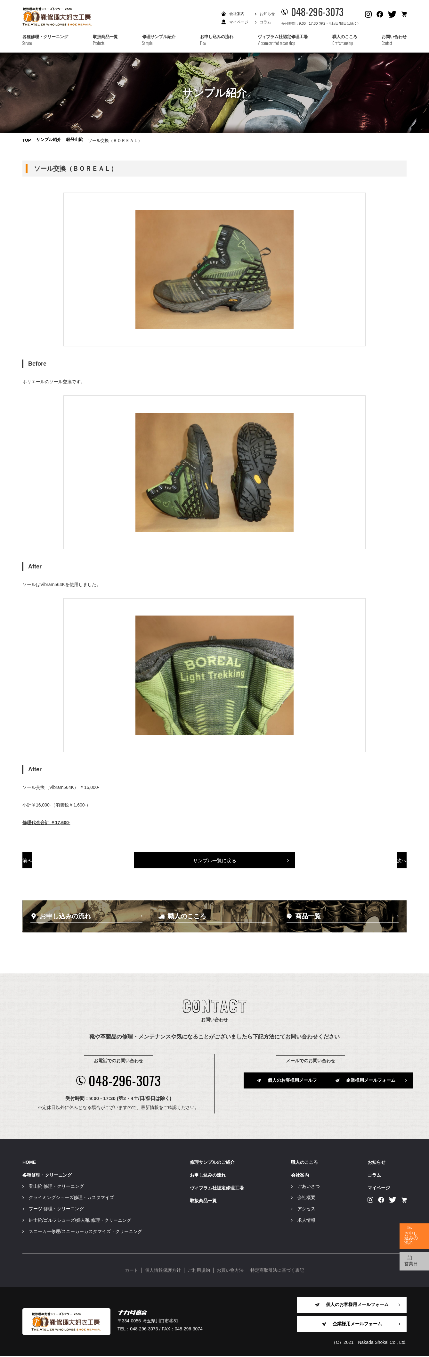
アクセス (306, 1209)
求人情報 (306, 1220)
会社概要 (306, 1198)
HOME (29, 1162)
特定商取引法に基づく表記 (277, 1271)
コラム (265, 22)
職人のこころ (304, 1162)
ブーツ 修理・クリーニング (56, 1209)
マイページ (238, 22)
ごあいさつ (308, 1187)
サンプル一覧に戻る (214, 869)
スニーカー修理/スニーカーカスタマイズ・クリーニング (85, 1232)
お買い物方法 (230, 1271)
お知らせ (267, 14)
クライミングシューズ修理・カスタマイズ (71, 1198)
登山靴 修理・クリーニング (56, 1187)
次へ (369, 869)
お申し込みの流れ (208, 1176)
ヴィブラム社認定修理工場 (217, 1188)
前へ (60, 869)
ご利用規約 (199, 1271)
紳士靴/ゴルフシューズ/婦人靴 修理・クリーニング (80, 1220)
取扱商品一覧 (203, 1201)
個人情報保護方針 (163, 1271)
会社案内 (237, 14)
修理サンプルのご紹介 (212, 1162)
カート (131, 1271)
